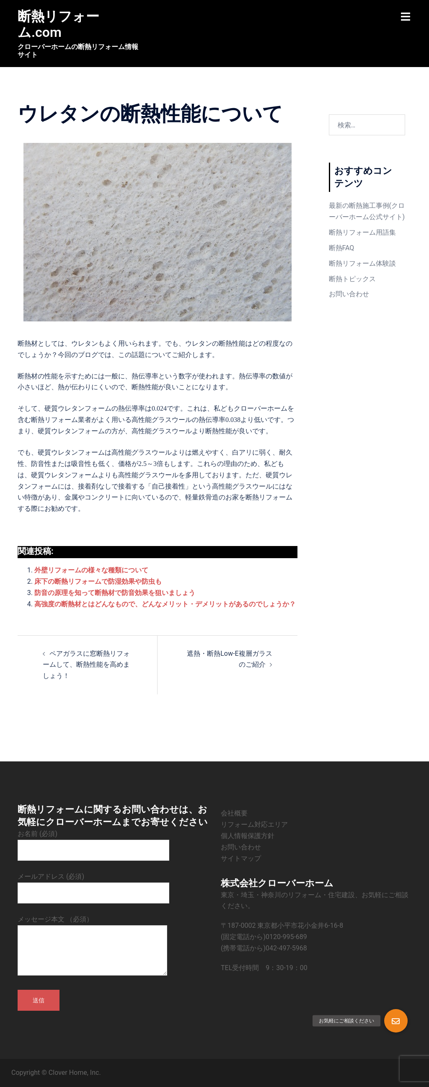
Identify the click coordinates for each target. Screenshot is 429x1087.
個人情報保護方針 (247, 836)
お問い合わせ (349, 294)
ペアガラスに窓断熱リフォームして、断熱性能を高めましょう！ (86, 665)
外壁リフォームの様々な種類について (91, 570)
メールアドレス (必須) (93, 884)
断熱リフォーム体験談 (362, 263)
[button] (396, 1021)
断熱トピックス (352, 279)
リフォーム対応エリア (254, 824)
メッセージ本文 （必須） (92, 946)
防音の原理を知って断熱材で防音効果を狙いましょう (114, 593)
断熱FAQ (341, 248)
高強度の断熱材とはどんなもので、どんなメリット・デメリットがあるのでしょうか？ (165, 604)
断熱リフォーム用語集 (362, 232)
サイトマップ (241, 858)
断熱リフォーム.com (58, 24)
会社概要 (234, 813)
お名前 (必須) (93, 842)
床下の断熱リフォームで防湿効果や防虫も (98, 581)
